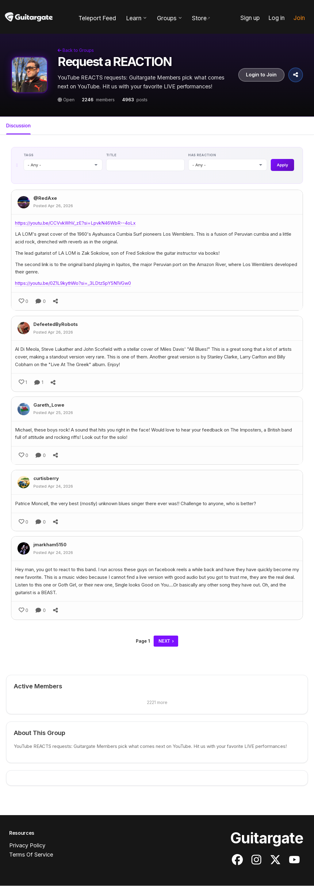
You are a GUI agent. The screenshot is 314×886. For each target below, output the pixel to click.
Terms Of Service (31, 855)
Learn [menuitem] (133, 18)
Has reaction (202, 155)
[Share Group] (295, 75)
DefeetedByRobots (55, 324)
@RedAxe (45, 199)
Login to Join (261, 75)
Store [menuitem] (199, 18)
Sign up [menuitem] (250, 18)
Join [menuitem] (299, 18)
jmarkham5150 (50, 545)
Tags (29, 155)
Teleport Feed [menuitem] (97, 18)
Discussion (18, 125)
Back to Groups (76, 50)
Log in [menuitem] (276, 18)
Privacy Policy (27, 845)
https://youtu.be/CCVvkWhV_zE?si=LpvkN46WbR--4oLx (75, 223)
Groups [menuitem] (167, 18)
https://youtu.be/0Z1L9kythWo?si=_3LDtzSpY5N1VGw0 (73, 284)
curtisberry (46, 479)
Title (111, 155)
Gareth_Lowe (48, 405)
